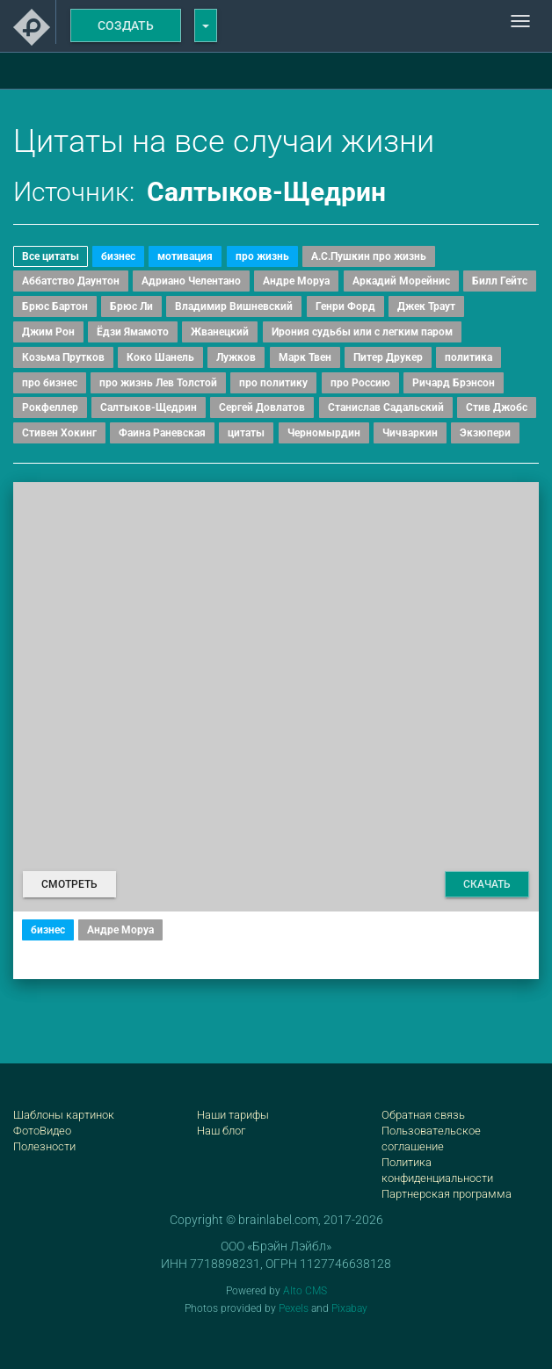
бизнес (118, 256)
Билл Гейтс (499, 281)
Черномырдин (323, 433)
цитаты (246, 433)
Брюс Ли (131, 306)
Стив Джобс (496, 407)
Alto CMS (305, 1291)
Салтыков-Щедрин (148, 407)
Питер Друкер (388, 357)
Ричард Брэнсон (453, 383)
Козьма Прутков (63, 357)
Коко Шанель (160, 357)
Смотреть (69, 884)
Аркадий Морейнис (401, 281)
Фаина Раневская (162, 433)
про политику (273, 383)
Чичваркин (410, 433)
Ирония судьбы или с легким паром (362, 332)
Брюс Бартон (55, 306)
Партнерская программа (446, 1193)
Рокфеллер (50, 407)
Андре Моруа (296, 281)
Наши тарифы (233, 1114)
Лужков (236, 357)
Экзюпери (485, 433)
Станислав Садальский (386, 407)
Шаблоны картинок (63, 1114)
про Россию (360, 383)
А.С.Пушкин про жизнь (368, 256)
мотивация (185, 256)
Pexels (294, 1308)
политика (468, 357)
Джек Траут (426, 306)
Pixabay (349, 1308)
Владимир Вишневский (234, 306)
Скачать (487, 884)
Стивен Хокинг (59, 433)
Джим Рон (48, 332)
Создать (126, 25)
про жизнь (262, 256)
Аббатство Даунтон (71, 281)
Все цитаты (50, 256)
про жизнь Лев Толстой (158, 383)
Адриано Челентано (191, 281)
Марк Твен (305, 357)
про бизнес (49, 383)
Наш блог (221, 1130)
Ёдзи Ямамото (133, 332)
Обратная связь (423, 1114)
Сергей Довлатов (262, 407)
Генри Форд (345, 306)
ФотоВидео (42, 1130)
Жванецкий (220, 332)
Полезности (44, 1146)
